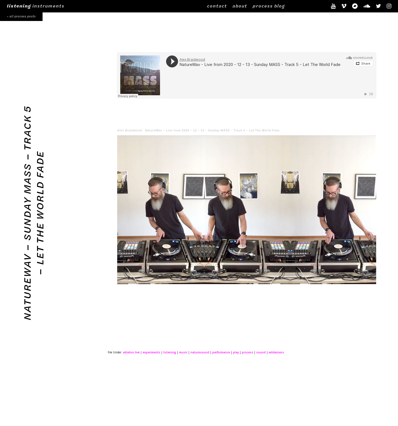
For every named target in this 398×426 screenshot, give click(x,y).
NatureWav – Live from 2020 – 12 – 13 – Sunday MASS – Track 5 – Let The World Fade (212, 130)
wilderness (276, 352)
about (239, 6)
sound (261, 352)
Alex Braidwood (129, 130)
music (183, 352)
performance (221, 352)
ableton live (131, 352)
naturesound (199, 352)
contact (217, 6)
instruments (35, 6)
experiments (151, 352)
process (247, 352)
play (236, 352)
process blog (269, 6)
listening (169, 352)
